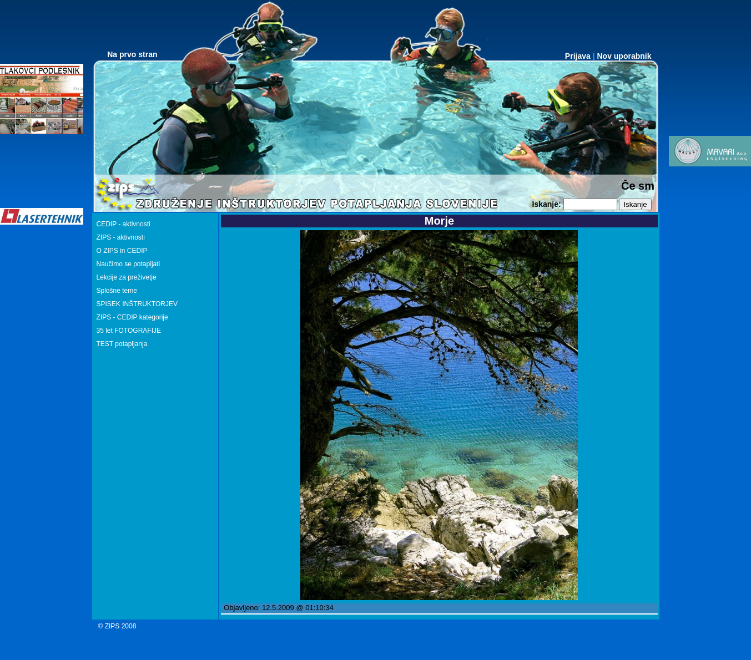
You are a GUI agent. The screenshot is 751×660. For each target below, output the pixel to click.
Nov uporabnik (624, 56)
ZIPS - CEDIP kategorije (132, 317)
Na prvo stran (132, 54)
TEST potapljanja (122, 344)
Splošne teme (117, 291)
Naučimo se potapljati (128, 264)
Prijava (578, 56)
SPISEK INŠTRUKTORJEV (137, 304)
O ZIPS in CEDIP (122, 251)
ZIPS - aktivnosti (121, 237)
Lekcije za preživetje (127, 277)
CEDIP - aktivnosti (123, 224)
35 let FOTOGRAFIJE (129, 330)
